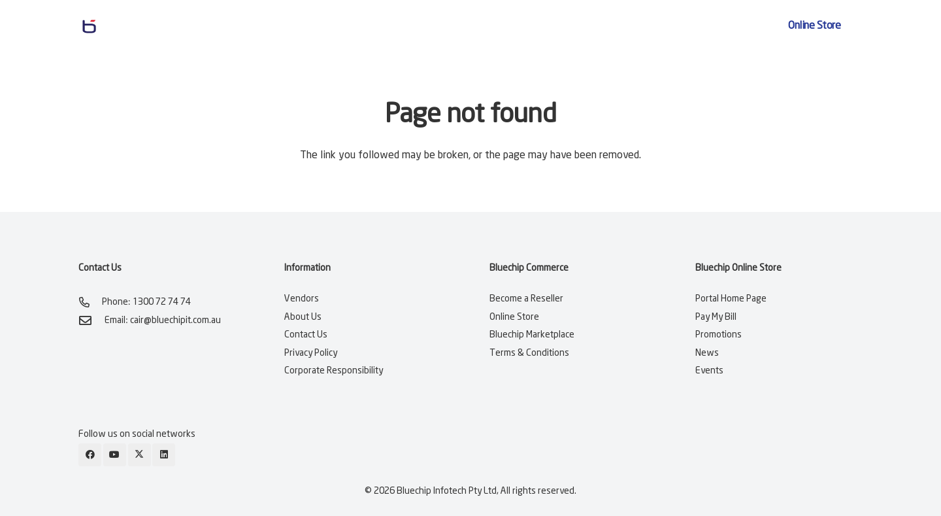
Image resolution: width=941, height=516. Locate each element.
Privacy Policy (310, 353)
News (707, 353)
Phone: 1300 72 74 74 (146, 302)
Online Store (514, 317)
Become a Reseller (526, 298)
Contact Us (305, 334)
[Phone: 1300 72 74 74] (90, 302)
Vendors (301, 298)
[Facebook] (89, 454)
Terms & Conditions (529, 353)
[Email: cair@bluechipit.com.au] (91, 320)
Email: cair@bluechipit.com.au (163, 320)
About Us (303, 317)
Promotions (718, 334)
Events (709, 370)
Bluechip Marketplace (531, 334)
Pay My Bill (715, 317)
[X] (139, 454)
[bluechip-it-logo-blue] (138, 26)
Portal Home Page (731, 298)
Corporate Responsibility (333, 370)
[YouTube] (114, 454)
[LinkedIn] (163, 454)
